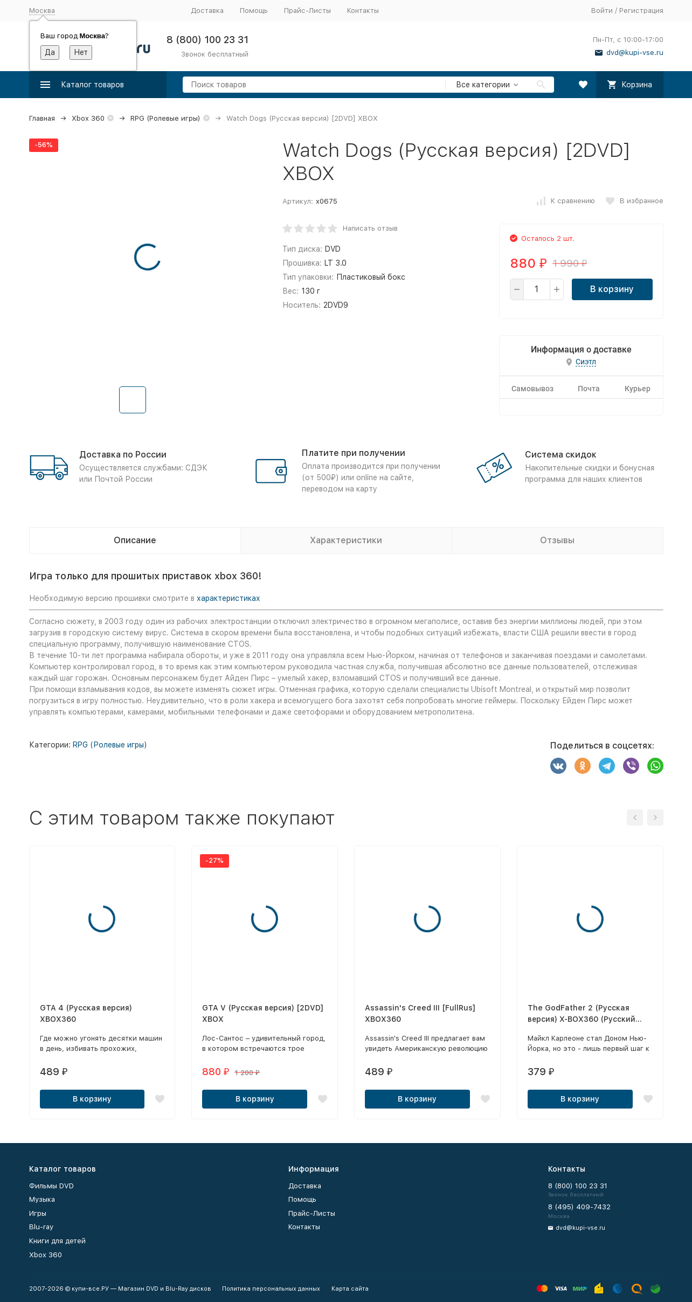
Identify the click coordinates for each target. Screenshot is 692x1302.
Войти (602, 10)
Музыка (42, 1199)
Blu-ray (41, 1227)
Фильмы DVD (51, 1186)
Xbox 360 (88, 118)
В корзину (612, 289)
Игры (37, 1213)
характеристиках (228, 598)
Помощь (254, 10)
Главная (42, 118)
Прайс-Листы (307, 10)
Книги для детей (57, 1241)
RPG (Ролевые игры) (165, 118)
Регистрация (641, 10)
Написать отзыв (370, 228)
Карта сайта (350, 1288)
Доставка (207, 10)
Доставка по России (123, 454)
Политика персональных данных (271, 1288)
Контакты (363, 10)
